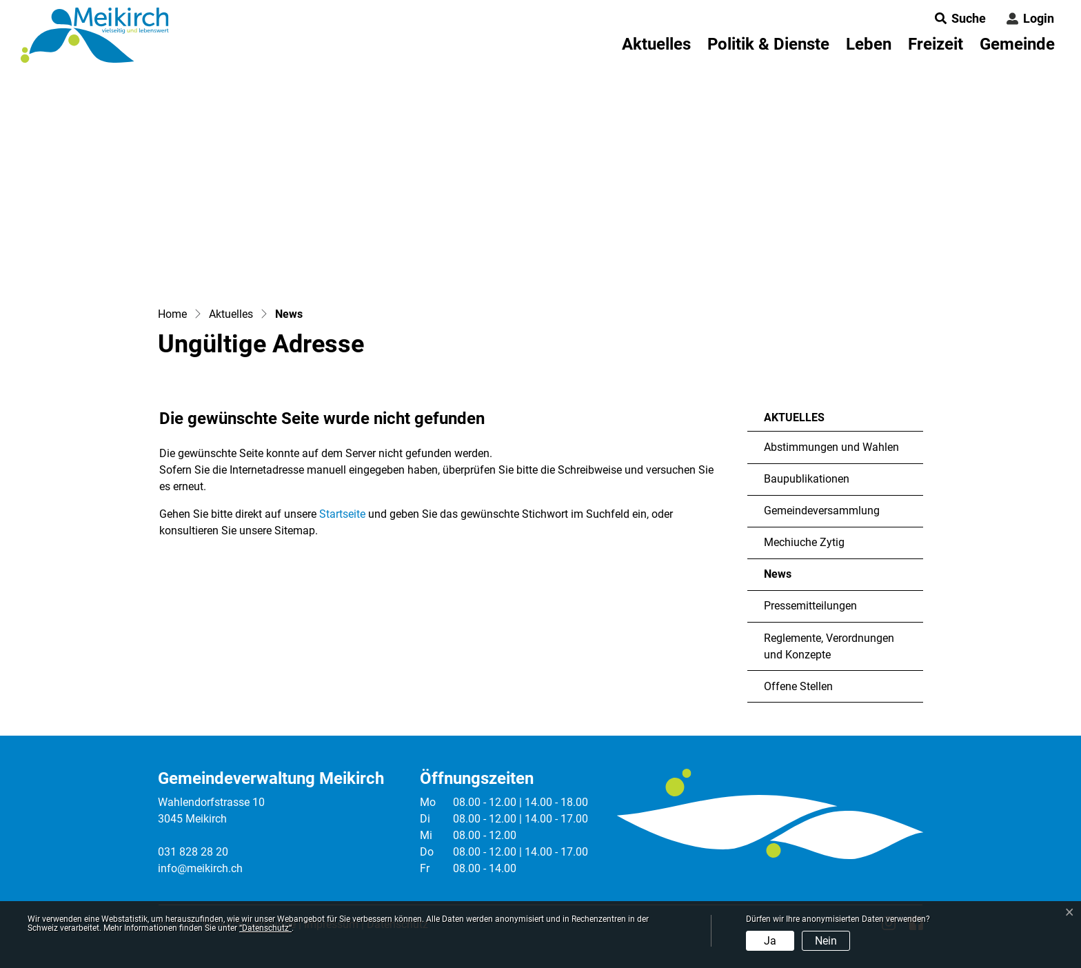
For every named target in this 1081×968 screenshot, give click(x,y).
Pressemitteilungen (810, 605)
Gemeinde (1017, 44)
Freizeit (935, 44)
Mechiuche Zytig (804, 542)
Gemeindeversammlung (822, 510)
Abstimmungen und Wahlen (831, 447)
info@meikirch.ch (200, 868)
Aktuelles (656, 44)
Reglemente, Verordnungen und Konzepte (829, 646)
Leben (868, 44)
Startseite (342, 514)
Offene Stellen (798, 686)
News (804, 578)
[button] (956, 18)
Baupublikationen (806, 478)
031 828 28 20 (193, 851)
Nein (826, 940)
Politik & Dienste (768, 44)
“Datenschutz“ (265, 928)
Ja (770, 940)
